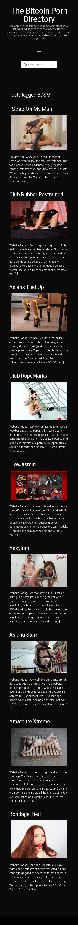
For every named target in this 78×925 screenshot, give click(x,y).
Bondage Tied (25, 814)
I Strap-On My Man (30, 109)
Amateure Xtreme (29, 721)
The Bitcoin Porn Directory (39, 15)
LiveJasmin (22, 464)
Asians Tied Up (26, 287)
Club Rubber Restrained (36, 194)
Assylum (19, 548)
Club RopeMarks (28, 376)
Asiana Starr (23, 635)
